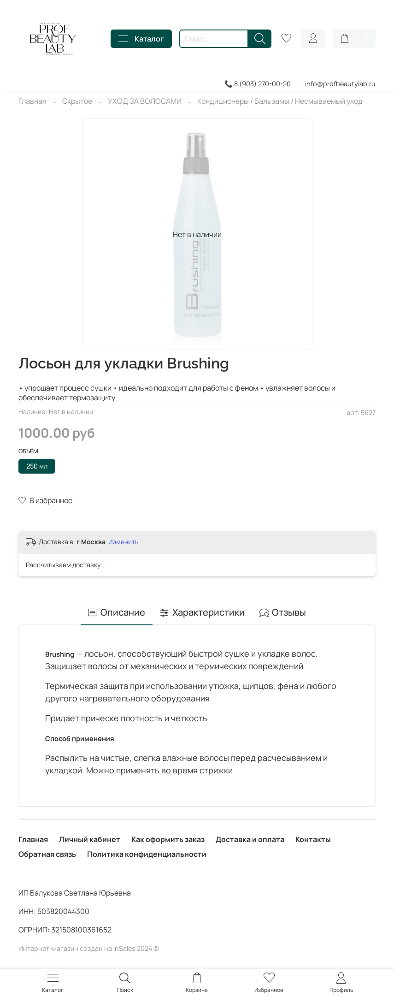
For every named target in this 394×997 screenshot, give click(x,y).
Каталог (141, 39)
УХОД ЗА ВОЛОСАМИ (145, 101)
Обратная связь (47, 854)
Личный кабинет (89, 839)
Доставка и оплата (250, 839)
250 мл (36, 466)
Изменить (123, 542)
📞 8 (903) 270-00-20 (257, 83)
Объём (28, 451)
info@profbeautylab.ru (340, 83)
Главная (32, 101)
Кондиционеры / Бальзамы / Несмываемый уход (280, 101)
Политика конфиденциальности (146, 854)
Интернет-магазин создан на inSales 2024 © (88, 948)
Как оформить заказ (168, 839)
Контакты (313, 839)
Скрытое (77, 101)
